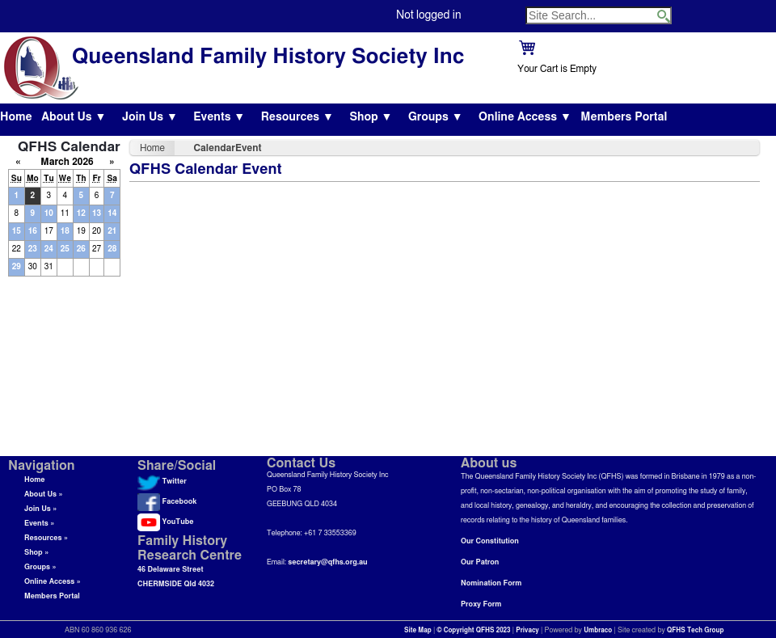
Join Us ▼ (150, 117)
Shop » (36, 552)
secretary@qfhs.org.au (327, 562)
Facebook (166, 501)
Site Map (418, 630)
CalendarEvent (228, 148)
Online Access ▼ (525, 117)
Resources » (46, 538)
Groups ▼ (435, 117)
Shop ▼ (370, 117)
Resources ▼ (297, 117)
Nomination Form (491, 583)
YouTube (165, 522)
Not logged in (428, 15)
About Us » (43, 494)
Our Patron (480, 562)
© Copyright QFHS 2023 (474, 630)
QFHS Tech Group (695, 630)
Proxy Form (481, 604)
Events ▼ (219, 117)
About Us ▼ (73, 117)
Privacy (527, 630)
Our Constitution (490, 541)
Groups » (40, 567)
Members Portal (623, 117)
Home (16, 117)
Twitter (162, 481)
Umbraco (598, 630)
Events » (39, 523)
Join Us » (40, 509)
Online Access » (52, 581)
